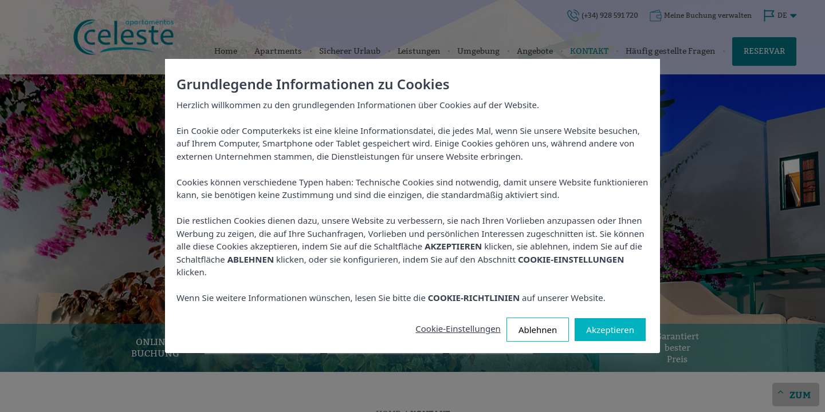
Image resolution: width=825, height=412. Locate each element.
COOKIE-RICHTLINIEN (474, 297)
